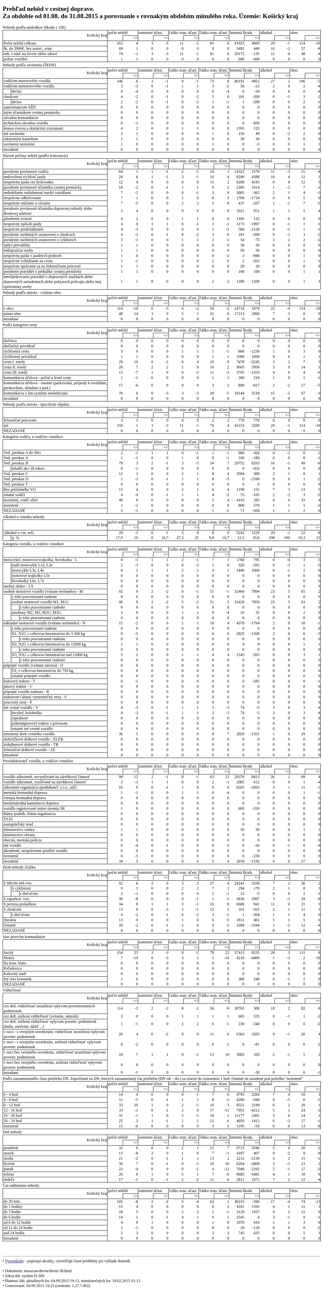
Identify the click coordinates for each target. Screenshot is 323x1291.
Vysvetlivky (14, 1261)
